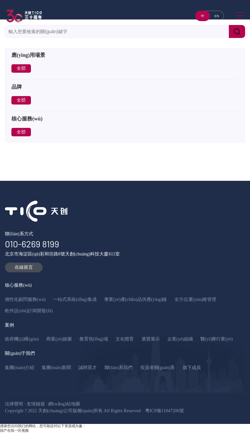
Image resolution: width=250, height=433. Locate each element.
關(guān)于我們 (20, 353)
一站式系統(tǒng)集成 (74, 299)
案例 (9, 325)
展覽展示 (151, 339)
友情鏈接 (36, 404)
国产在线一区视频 (14, 430)
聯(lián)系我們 (118, 367)
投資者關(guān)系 (157, 367)
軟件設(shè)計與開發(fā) (28, 310)
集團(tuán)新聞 (56, 367)
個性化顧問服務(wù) (25, 299)
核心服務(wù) (18, 285)
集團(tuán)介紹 (19, 367)
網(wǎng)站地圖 (64, 404)
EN (216, 16)
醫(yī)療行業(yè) (217, 339)
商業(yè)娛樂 (59, 339)
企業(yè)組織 (180, 339)
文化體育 (125, 339)
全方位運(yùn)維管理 (195, 299)
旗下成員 (192, 367)
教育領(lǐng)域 (93, 339)
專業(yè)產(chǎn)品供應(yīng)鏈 (135, 299)
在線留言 (24, 267)
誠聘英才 (87, 367)
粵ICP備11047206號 (164, 410)
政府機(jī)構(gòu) (21, 339)
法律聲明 (14, 404)
